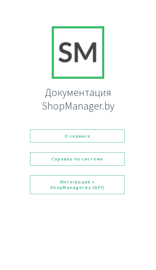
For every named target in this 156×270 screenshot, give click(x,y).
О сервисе (77, 136)
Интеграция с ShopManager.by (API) (77, 184)
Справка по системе (77, 159)
